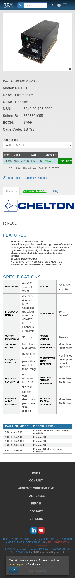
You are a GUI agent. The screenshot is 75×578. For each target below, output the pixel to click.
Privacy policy (18, 564)
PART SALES (36, 495)
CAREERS (36, 518)
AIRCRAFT (36, 488)
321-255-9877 (60, 542)
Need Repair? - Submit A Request (25, 177)
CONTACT (36, 511)
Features (11, 191)
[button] (51, 161)
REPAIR (36, 503)
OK (13, 569)
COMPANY (36, 480)
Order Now (65, 161)
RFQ (56, 5)
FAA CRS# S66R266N (16, 549)
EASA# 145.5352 (39, 549)
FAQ (55, 191)
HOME (36, 472)
